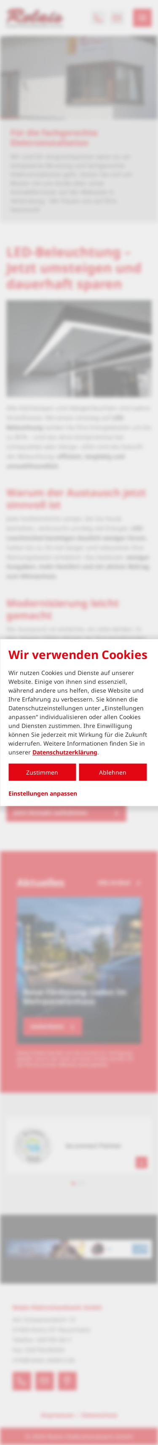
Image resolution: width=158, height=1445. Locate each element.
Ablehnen (112, 772)
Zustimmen (42, 772)
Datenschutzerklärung (64, 752)
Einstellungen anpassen (42, 793)
